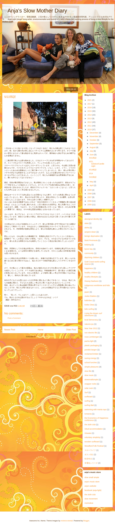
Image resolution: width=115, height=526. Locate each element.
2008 (89, 194)
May (92, 182)
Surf (86, 392)
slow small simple (92, 477)
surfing (87, 401)
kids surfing (89, 309)
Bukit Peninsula (91, 240)
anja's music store (92, 482)
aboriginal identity (92, 219)
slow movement (91, 499)
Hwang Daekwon (92, 281)
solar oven (89, 388)
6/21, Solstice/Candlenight (96, 163)
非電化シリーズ (91, 463)
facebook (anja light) (93, 490)
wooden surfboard (92, 442)
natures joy (89, 324)
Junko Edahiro (91, 296)
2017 (89, 104)
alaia (87, 223)
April (92, 185)
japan (87, 292)
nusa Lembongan (92, 337)
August (93, 147)
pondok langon (91, 350)
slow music (89, 375)
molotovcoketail (67, 521)
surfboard (88, 397)
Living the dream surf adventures (93, 314)
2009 (89, 190)
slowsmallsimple (91, 379)
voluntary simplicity (92, 437)
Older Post (71, 329)
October (93, 140)
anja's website (90, 486)
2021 (89, 100)
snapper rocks (90, 384)
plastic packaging (92, 345)
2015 (89, 111)
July (91, 151)
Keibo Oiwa (89, 305)
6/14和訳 (93, 170)
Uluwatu (88, 433)
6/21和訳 (93, 158)
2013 (89, 118)
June (92, 155)
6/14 (91, 173)
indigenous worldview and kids (97, 285)
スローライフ (90, 450)
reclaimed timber (91, 354)
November (94, 136)
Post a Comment (14, 318)
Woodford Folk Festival (94, 446)
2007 (89, 197)
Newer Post (9, 329)
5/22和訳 (93, 177)
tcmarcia (88, 414)
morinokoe (89, 503)
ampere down (90, 232)
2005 (89, 205)
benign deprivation (92, 236)
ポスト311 (89, 454)
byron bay (89, 249)
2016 (89, 107)
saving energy (90, 358)
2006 (89, 201)
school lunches (91, 362)
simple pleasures (92, 367)
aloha (87, 228)
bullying (88, 245)
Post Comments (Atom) (45, 337)
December (94, 133)
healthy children (91, 273)
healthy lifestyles (91, 277)
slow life (88, 371)
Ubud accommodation (94, 429)
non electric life (91, 333)
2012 (89, 122)
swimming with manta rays (95, 409)
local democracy (91, 320)
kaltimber (88, 300)
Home (40, 329)
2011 (89, 126)
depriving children (92, 257)
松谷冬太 (88, 459)
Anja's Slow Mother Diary (34, 11)
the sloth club (90, 424)
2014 (89, 115)
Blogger (86, 521)
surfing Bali (89, 405)
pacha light (89, 341)
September (94, 144)
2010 (89, 129)
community (89, 253)
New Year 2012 (91, 328)
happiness (89, 268)
